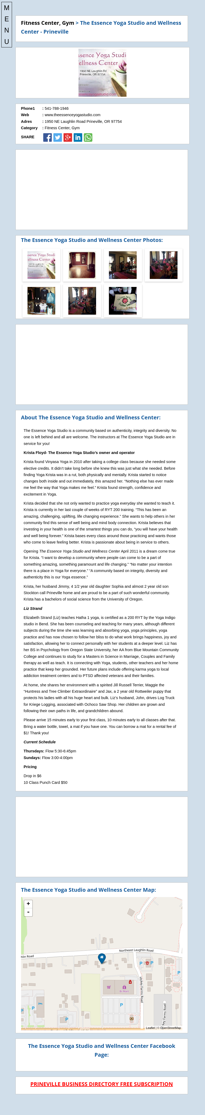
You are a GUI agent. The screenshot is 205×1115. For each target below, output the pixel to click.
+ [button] (28, 904)
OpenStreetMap (170, 1027)
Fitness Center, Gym (47, 22)
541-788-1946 (57, 108)
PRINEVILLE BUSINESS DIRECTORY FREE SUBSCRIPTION (101, 1084)
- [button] (28, 912)
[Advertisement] (101, 189)
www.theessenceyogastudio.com (72, 115)
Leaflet (150, 1027)
